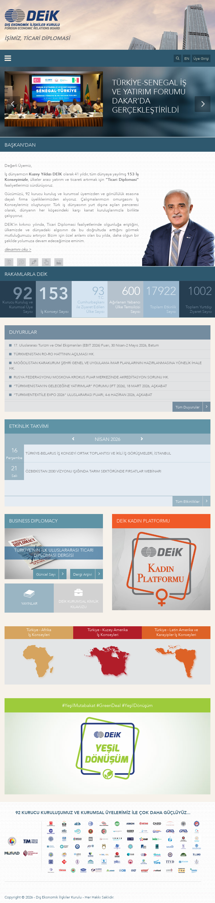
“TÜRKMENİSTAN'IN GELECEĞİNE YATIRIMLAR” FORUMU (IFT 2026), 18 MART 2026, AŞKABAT (90, 386)
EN (186, 58)
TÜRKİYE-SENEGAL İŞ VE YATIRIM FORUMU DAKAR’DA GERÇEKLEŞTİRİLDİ (149, 96)
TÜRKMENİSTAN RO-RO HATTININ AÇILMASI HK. (54, 354)
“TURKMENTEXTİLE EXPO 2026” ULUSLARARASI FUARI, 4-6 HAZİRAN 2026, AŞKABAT (83, 394)
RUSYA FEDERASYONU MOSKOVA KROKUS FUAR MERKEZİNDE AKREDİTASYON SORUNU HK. (91, 377)
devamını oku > (18, 249)
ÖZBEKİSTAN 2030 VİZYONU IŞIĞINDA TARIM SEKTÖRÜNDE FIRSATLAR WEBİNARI (93, 471)
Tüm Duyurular (188, 407)
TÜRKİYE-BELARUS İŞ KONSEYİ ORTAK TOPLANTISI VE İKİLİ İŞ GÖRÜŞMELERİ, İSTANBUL (98, 453)
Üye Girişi (201, 58)
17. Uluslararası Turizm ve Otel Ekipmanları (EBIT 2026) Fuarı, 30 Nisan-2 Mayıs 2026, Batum (86, 345)
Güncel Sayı (46, 574)
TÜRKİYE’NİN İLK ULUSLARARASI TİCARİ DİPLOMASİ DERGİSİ (54, 552)
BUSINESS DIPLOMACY (33, 521)
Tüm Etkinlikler (188, 501)
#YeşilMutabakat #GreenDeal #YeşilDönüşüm (107, 705)
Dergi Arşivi (82, 574)
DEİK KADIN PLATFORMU (143, 521)
